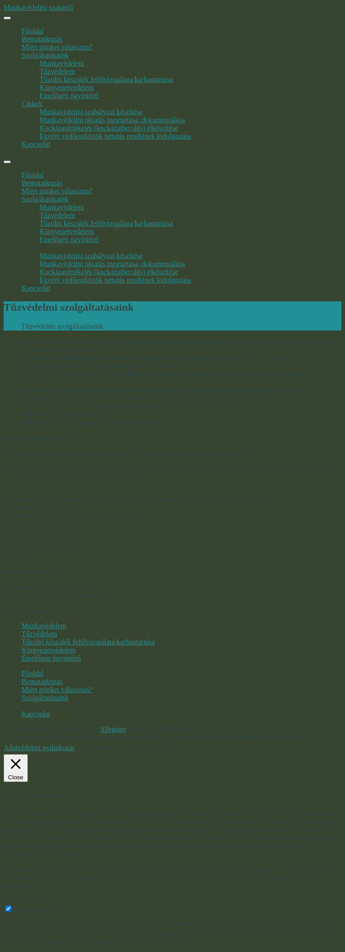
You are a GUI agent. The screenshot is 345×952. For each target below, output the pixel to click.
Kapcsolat (36, 144)
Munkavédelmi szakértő (38, 7)
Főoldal (33, 31)
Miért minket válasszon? (57, 47)
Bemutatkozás (42, 39)
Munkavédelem (62, 63)
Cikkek (32, 103)
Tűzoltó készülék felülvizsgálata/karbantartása (106, 79)
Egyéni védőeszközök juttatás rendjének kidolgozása (115, 136)
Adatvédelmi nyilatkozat (39, 747)
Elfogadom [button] (95, 747)
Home (12, 326)
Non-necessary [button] (25, 900)
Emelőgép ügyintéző (69, 95)
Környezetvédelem (67, 87)
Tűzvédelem (57, 71)
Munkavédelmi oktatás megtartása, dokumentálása (112, 120)
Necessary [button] (19, 853)
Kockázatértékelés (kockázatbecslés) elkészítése (109, 128)
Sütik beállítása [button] (146, 747)
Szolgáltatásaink (45, 55)
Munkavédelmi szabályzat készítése (91, 112)
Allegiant (112, 729)
